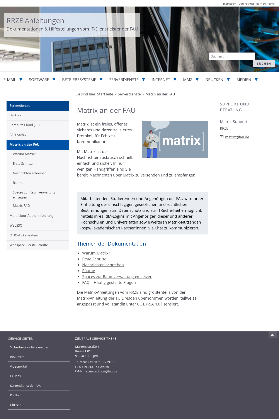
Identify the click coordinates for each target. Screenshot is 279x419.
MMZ (187, 79)
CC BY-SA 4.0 (148, 304)
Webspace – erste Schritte (29, 245)
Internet (161, 79)
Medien (243, 79)
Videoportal (18, 366)
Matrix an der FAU (24, 144)
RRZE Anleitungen (35, 20)
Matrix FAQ (21, 205)
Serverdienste (124, 79)
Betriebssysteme (79, 79)
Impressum (229, 3)
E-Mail (9, 79)
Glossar (15, 405)
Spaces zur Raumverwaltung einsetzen (34, 194)
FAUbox (15, 376)
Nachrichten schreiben (29, 173)
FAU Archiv (18, 134)
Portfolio (16, 395)
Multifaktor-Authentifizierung (31, 215)
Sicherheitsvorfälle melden (29, 347)
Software (39, 79)
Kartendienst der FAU (25, 385)
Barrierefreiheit (265, 3)
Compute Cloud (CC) (24, 125)
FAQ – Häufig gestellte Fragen (109, 282)
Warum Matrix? (24, 154)
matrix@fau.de (237, 137)
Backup (15, 115)
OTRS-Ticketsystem (24, 235)
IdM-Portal (17, 357)
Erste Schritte (22, 163)
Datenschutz (246, 3)
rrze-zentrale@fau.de (101, 371)
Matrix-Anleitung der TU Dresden (107, 298)
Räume (18, 182)
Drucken (214, 79)
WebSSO (16, 225)
